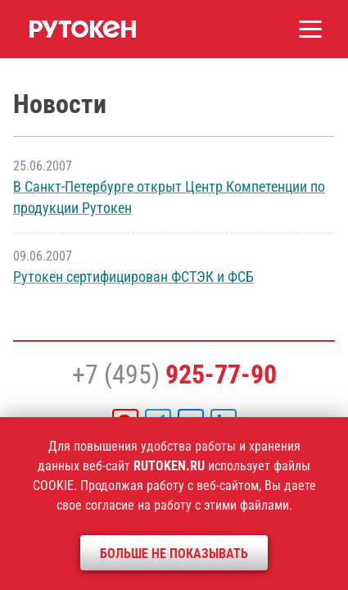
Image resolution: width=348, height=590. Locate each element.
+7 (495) (174, 374)
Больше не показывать (174, 553)
